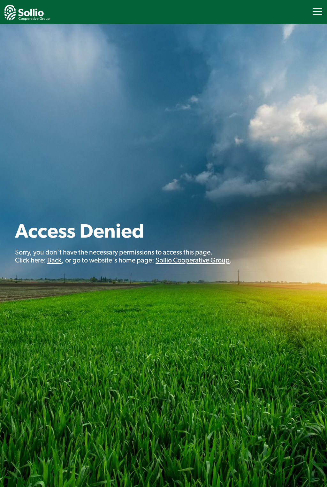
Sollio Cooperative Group (193, 260)
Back (54, 260)
